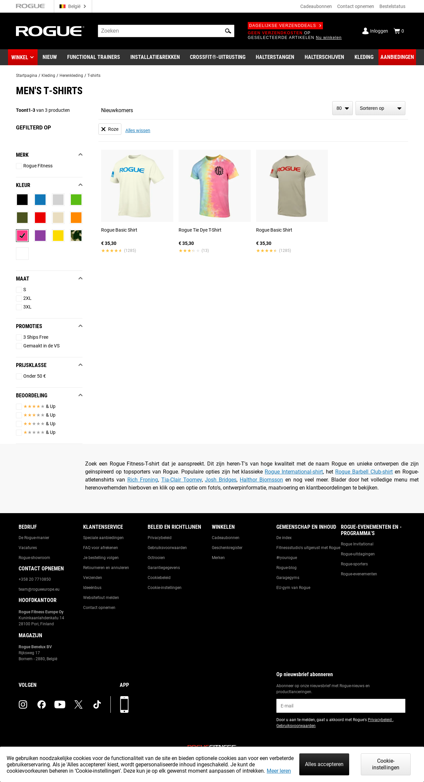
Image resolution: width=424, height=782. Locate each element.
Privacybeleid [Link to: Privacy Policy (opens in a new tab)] (380, 719)
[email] (340, 706)
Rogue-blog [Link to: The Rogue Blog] (286, 567)
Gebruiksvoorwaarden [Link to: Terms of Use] (167, 547)
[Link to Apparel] (364, 57)
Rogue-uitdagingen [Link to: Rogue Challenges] (358, 554)
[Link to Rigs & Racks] (155, 57)
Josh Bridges (220, 480)
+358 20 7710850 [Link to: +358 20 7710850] (35, 579)
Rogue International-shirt (294, 472)
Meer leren (279, 771)
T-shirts (93, 75)
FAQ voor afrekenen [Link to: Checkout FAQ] (100, 547)
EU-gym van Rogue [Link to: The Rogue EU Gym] (293, 587)
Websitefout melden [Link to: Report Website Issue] (101, 597)
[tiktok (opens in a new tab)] (97, 704)
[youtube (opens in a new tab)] (60, 704)
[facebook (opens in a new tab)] (41, 704)
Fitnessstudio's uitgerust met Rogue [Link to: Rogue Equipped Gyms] (308, 547)
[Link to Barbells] (275, 57)
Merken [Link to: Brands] (218, 557)
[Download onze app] (124, 704)
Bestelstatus (392, 6)
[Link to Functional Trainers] (93, 57)
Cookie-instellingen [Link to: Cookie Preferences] (165, 587)
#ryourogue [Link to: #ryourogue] (286, 557)
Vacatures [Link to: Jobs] (28, 547)
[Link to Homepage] (50, 31)
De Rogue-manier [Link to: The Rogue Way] (34, 537)
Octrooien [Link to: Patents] (156, 557)
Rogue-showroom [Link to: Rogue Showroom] (34, 557)
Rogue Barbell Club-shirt (364, 472)
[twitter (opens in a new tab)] (78, 704)
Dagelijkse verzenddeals (285, 25)
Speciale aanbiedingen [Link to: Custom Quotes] (103, 537)
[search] (166, 31)
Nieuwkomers (117, 110)
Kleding (48, 75)
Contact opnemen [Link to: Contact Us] (99, 607)
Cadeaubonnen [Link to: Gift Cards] (225, 537)
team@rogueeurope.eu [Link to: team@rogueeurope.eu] (39, 589)
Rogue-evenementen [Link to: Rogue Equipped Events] (359, 574)
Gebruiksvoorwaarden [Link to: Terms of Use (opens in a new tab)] (296, 725)
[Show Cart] (398, 31)
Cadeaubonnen (316, 6)
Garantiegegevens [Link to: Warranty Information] (164, 567)
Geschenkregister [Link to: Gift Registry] (227, 547)
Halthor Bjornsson (261, 480)
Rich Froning (142, 480)
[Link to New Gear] (50, 57)
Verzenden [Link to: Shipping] (92, 577)
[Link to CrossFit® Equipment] (217, 57)
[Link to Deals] (397, 57)
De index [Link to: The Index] (284, 537)
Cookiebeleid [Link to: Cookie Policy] (159, 577)
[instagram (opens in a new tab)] (23, 704)
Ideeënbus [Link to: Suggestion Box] (92, 587)
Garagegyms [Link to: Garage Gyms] (287, 577)
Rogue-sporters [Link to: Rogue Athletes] (354, 564)
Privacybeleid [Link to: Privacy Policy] (160, 537)
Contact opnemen (355, 6)
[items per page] (342, 108)
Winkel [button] (19, 57)
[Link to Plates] (324, 57)
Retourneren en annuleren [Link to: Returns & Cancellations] (106, 567)
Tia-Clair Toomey (181, 480)
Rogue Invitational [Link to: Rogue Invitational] (357, 544)
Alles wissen (137, 130)
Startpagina (26, 75)
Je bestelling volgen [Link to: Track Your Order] (101, 557)
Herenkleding (71, 75)
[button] (228, 31)
